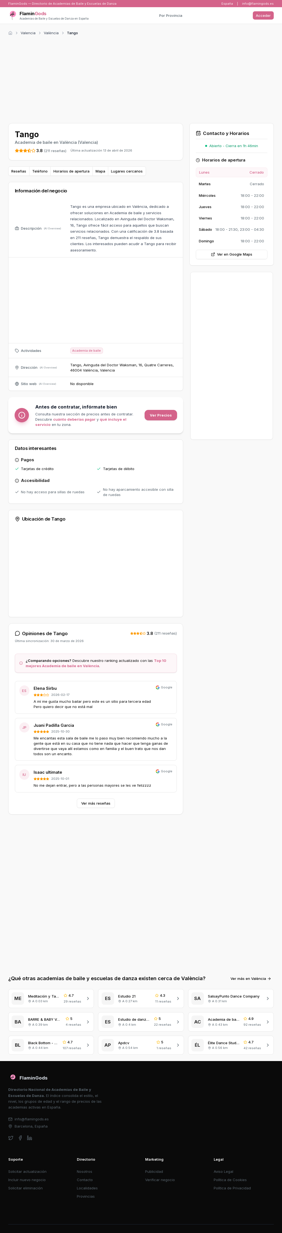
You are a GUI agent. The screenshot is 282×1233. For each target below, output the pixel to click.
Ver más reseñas (95, 803)
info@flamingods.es (258, 4)
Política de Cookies (230, 1180)
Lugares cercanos (127, 171)
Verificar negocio (160, 1180)
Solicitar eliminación (25, 1188)
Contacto (85, 1180)
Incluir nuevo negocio (27, 1180)
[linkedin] (29, 1138)
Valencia (28, 33)
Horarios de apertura (71, 171)
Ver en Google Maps (232, 254)
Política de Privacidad (232, 1188)
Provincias (86, 1196)
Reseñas (18, 171)
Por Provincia (170, 15)
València (51, 33)
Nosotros (84, 1171)
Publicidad (154, 1171)
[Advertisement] (141, 78)
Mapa (100, 171)
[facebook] (20, 1138)
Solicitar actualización (27, 1171)
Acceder (263, 15)
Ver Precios (161, 415)
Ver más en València (251, 978)
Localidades (87, 1188)
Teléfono (40, 171)
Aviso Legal (223, 1171)
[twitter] (10, 1138)
